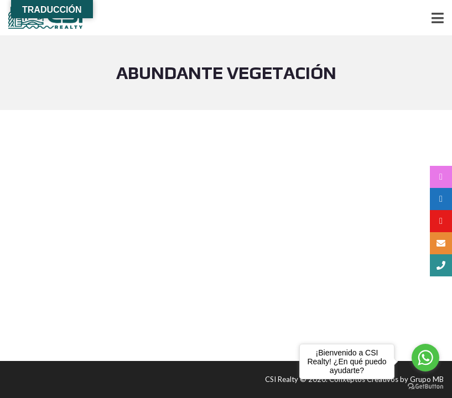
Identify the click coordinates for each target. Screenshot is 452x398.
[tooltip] (441, 177)
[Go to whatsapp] (425, 357)
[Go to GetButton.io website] (425, 386)
